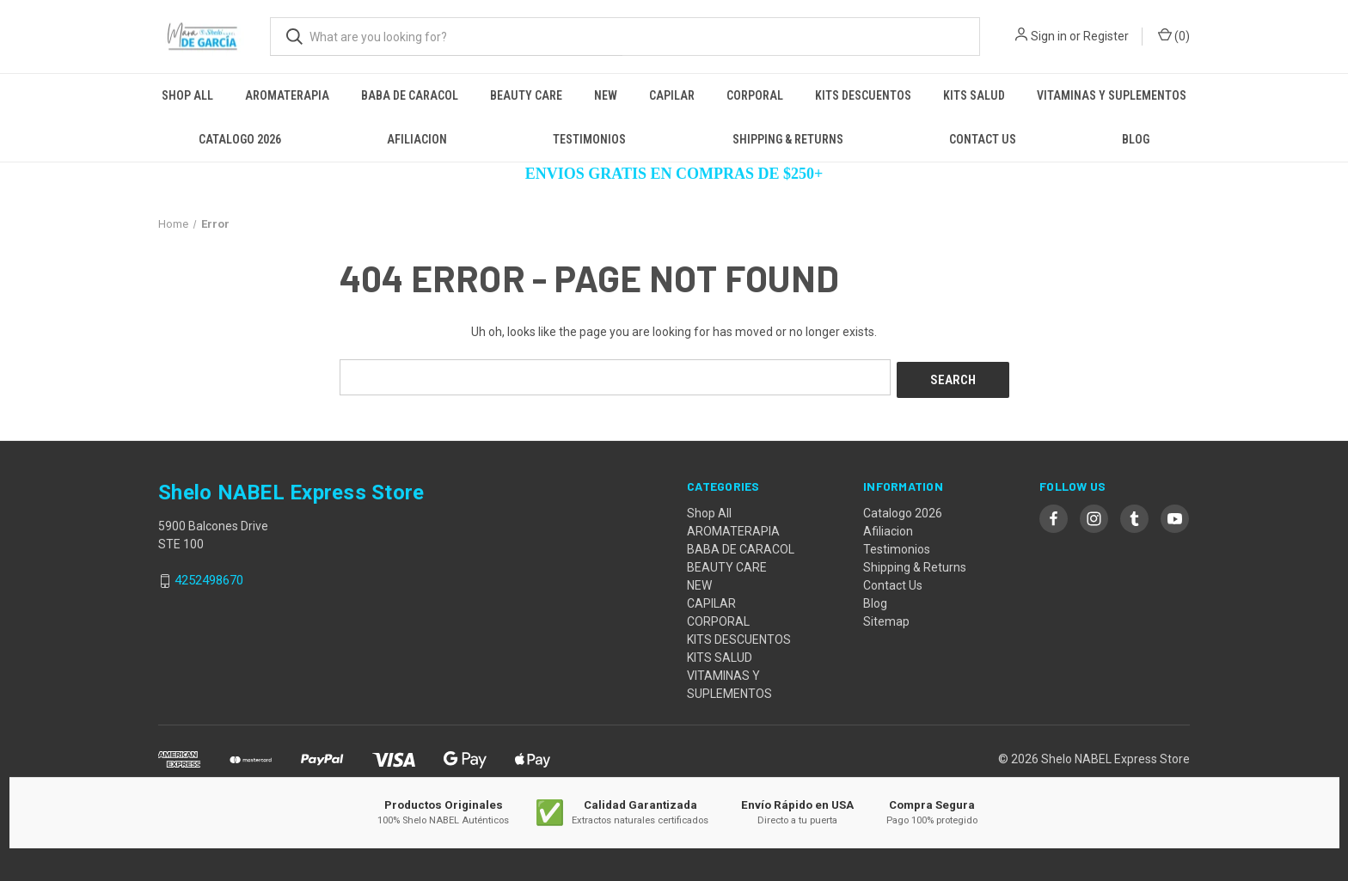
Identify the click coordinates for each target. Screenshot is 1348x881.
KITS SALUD (974, 95)
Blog (1135, 139)
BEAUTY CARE (526, 95)
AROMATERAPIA (287, 95)
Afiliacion (417, 139)
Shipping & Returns (787, 139)
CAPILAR (672, 95)
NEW (605, 95)
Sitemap (886, 618)
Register (1106, 36)
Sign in (1049, 36)
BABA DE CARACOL (409, 95)
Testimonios (589, 139)
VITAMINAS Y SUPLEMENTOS (1111, 95)
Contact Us (982, 139)
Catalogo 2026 (240, 139)
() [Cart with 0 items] (1174, 35)
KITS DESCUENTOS (863, 95)
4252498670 (209, 577)
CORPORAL (754, 95)
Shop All (187, 95)
